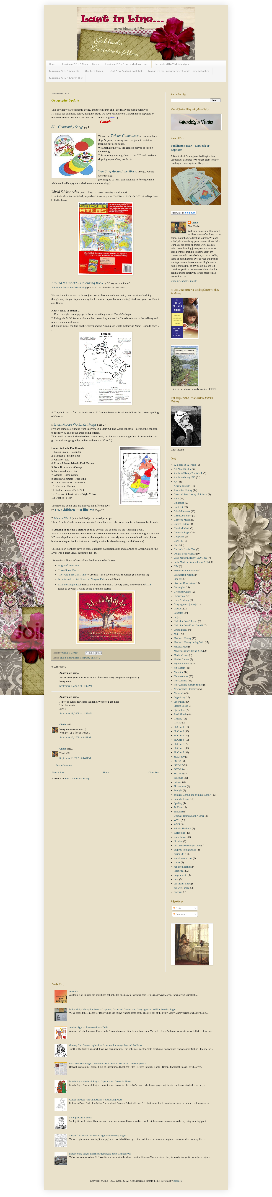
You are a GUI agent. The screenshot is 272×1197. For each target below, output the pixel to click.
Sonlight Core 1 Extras (80, 1117)
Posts (177, 908)
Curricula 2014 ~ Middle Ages (171, 64)
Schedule (178, 778)
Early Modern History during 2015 (191, 562)
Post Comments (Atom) (77, 778)
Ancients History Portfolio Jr (188, 473)
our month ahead (182, 883)
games (177, 862)
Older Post (154, 772)
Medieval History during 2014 (189, 642)
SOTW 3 (178, 769)
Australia (73, 991)
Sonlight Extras (181, 799)
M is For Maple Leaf (69, 584)
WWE (177, 820)
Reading (178, 718)
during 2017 (180, 854)
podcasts (178, 892)
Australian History (183, 490)
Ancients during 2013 (184, 477)
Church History (181, 524)
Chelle (62, 724)
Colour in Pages (182, 532)
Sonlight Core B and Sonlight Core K (192, 794)
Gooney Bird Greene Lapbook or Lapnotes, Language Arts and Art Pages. (106, 1045)
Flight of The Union (69, 565)
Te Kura (178, 807)
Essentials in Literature (185, 570)
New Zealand (180, 680)
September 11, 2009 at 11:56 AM (75, 713)
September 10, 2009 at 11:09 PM (75, 686)
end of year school (183, 858)
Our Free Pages (94, 71)
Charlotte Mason (182, 519)
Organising (179, 697)
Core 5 (177, 545)
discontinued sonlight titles (187, 845)
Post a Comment (64, 765)
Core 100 (178, 541)
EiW (176, 566)
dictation (178, 841)
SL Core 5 (179, 744)
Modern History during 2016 (188, 651)
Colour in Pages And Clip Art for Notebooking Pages (95, 1099)
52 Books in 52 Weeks (185, 464)
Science (178, 782)
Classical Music (182, 528)
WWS (177, 824)
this (148, 584)
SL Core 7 (179, 752)
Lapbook (178, 608)
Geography (85, 658)
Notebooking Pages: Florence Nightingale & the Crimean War (100, 1153)
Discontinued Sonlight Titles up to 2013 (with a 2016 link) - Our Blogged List (108, 1063)
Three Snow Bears (68, 570)
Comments (179, 914)
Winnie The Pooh (182, 828)
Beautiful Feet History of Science (190, 494)
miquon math (180, 875)
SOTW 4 (178, 773)
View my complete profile (184, 281)
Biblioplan (179, 503)
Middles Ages (181, 646)
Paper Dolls (180, 701)
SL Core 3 (179, 735)
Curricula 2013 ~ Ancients (64, 71)
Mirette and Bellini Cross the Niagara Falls (81, 578)
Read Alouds (180, 714)
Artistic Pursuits (182, 486)
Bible (176, 498)
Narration (178, 672)
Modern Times (181, 655)
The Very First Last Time (72, 574)
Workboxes (179, 832)
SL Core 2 (95, 658)
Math (176, 634)
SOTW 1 (178, 761)
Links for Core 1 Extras (185, 621)
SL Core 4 (179, 740)
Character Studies (182, 515)
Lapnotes (178, 613)
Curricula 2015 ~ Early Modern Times (126, 64)
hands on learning (183, 866)
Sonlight (178, 790)
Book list (178, 507)
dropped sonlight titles (185, 849)
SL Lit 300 (179, 756)
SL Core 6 (179, 748)
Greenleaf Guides (182, 591)
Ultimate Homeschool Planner (189, 816)
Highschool (179, 596)
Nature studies (181, 676)
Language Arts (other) (185, 604)
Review (178, 723)
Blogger (177, 1181)
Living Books (181, 629)
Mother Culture (181, 659)
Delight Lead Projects (185, 553)
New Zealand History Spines (188, 684)
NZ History (179, 668)
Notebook (179, 693)
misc (176, 879)
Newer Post (58, 772)
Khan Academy (181, 600)
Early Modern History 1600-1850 (190, 557)
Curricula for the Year (185, 549)
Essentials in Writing (184, 575)
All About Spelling (183, 469)
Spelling (178, 803)
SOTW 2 (178, 765)
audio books (180, 837)
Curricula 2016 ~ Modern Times (80, 64)
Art (175, 481)
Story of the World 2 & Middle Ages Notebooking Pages (97, 1135)
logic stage (179, 871)
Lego (176, 617)
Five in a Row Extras (69, 658)
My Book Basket (182, 663)
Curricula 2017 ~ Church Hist (65, 78)
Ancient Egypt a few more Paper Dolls (88, 1027)
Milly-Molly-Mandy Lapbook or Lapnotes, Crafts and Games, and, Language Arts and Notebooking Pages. (122, 1009)
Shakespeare (180, 786)
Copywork (179, 536)
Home (52, 64)
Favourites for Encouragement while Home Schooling (178, 71)
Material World (63, 518)
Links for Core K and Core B (188, 625)
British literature (182, 511)
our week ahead (182, 888)
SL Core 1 (179, 727)
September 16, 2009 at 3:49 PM (75, 737)
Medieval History (182, 638)
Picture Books (181, 706)
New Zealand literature (185, 689)
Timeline (178, 811)
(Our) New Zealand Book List (125, 71)
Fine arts (178, 579)
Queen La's (179, 710)
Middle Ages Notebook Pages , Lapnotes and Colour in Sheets (100, 1081)
